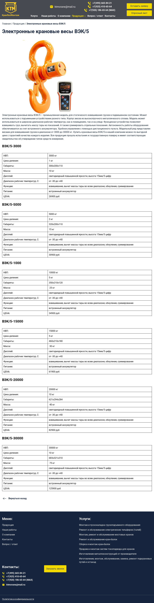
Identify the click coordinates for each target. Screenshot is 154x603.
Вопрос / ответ (95, 16)
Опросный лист (139, 13)
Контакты (110, 16)
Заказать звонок (55, 568)
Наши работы (48, 16)
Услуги (34, 16)
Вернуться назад (14, 498)
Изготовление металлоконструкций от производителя (107, 554)
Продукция (78, 16)
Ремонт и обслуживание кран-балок (98, 539)
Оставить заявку (139, 6)
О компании (64, 16)
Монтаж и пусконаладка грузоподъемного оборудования (109, 525)
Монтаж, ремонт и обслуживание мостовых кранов (106, 534)
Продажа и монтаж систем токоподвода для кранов (107, 549)
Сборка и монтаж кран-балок (94, 544)
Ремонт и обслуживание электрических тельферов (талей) (110, 529)
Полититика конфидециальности (18, 599)
